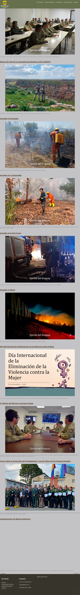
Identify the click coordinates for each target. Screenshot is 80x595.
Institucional (39, 2)
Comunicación (67, 2)
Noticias (4, 582)
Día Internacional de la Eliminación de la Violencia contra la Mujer (27, 347)
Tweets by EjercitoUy (42, 576)
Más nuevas (77, 573)
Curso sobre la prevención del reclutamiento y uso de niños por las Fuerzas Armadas (35, 461)
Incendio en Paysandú (9, 119)
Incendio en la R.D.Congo (10, 233)
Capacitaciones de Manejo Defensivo (15, 519)
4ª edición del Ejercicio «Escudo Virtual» (16, 403)
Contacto (75, 2)
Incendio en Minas (7, 290)
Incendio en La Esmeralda (10, 175)
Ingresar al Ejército (49, 2)
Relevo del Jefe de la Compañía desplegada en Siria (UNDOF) (25, 62)
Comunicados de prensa (8, 584)
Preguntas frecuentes (7, 586)
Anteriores (2, 573)
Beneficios (59, 2)
